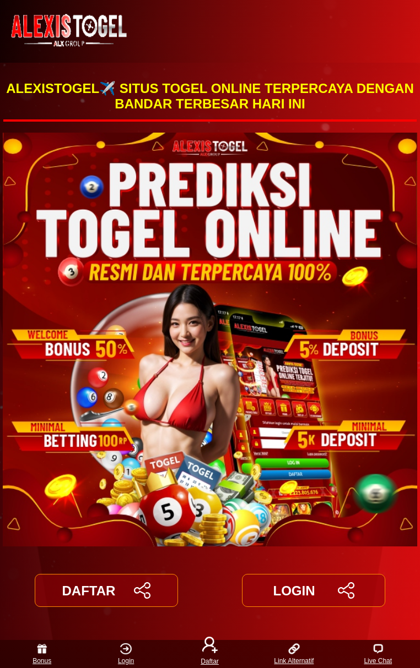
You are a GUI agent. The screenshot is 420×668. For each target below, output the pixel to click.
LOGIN (313, 590)
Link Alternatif (294, 654)
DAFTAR (106, 590)
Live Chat (378, 654)
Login (126, 654)
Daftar (210, 654)
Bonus (42, 654)
